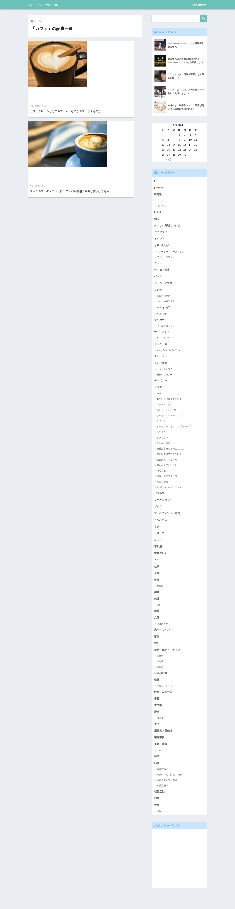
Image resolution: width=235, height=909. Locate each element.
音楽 (156, 810)
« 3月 (168, 159)
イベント (159, 239)
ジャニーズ (160, 345)
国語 (159, 608)
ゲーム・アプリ (163, 284)
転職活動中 (162, 791)
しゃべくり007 (164, 371)
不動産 (158, 549)
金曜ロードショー (166, 690)
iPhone (158, 187)
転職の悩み (162, 774)
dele (159, 395)
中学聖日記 (160, 556)
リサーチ (159, 536)
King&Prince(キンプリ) (168, 352)
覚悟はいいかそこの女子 (169, 489)
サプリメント (162, 333)
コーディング (162, 309)
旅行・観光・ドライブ (167, 654)
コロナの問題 (163, 297)
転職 (156, 768)
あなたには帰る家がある (169, 401)
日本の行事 (160, 677)
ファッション (162, 502)
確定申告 (159, 742)
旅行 (156, 647)
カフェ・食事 (162, 270)
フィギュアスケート (167, 258)
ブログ (158, 509)
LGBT (157, 212)
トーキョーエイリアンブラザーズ (174, 428)
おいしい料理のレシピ (167, 226)
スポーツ (159, 358)
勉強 (156, 602)
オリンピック (162, 246)
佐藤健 (160, 589)
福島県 (160, 665)
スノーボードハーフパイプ (170, 252)
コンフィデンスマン (167, 412)
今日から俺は (163, 445)
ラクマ (158, 529)
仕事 (156, 569)
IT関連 (158, 194)
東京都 (160, 660)
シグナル (161, 423)
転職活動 (159, 797)
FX (156, 181)
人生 (156, 563)
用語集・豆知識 (163, 735)
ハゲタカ (161, 434)
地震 (156, 614)
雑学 (156, 803)
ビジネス (159, 495)
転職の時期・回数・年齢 (169, 780)
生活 (156, 729)
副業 (156, 595)
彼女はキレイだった (167, 461)
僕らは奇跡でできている (169, 456)
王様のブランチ (165, 376)
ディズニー (160, 382)
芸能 (156, 761)
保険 (156, 576)
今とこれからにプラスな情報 (53, 4)
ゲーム (158, 277)
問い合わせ (199, 4)
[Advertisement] (179, 865)
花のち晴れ (162, 484)
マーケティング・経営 (167, 515)
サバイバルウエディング (169, 417)
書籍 (156, 703)
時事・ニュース (163, 696)
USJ (156, 219)
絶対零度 (161, 472)
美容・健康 (160, 749)
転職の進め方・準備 (167, 785)
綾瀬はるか (162, 627)
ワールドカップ (165, 327)
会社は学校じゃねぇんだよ (170, 450)
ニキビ (160, 755)
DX (158, 200)
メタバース (160, 522)
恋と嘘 (160, 723)
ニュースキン (163, 339)
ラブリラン (162, 439)
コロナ (158, 291)
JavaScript (162, 315)
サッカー (159, 321)
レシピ (158, 542)
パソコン (161, 206)
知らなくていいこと (167, 467)
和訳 (159, 817)
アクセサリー (162, 232)
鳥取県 (160, 671)
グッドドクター (165, 406)
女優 (156, 621)
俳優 (156, 583)
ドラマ (158, 389)
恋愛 (156, 640)
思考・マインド (163, 633)
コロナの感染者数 (166, 302)
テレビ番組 (160, 364)
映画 (156, 684)
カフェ (158, 264)
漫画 (156, 716)
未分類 (158, 710)
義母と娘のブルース (167, 478)
